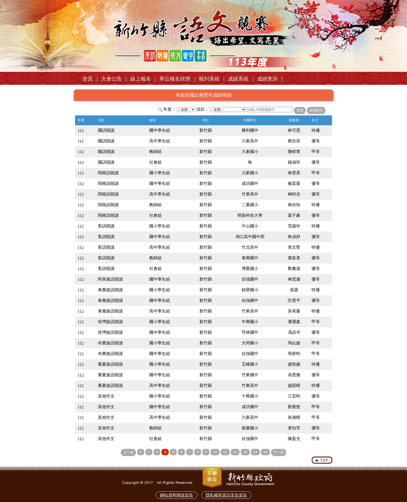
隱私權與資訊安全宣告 (226, 495)
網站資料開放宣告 (176, 495)
